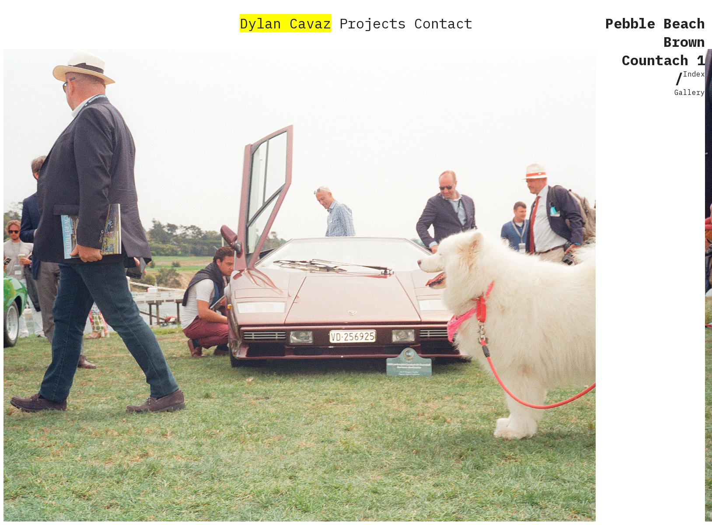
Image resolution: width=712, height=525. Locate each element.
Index (694, 74)
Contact (443, 23)
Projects (372, 23)
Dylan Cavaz (285, 23)
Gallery (689, 92)
